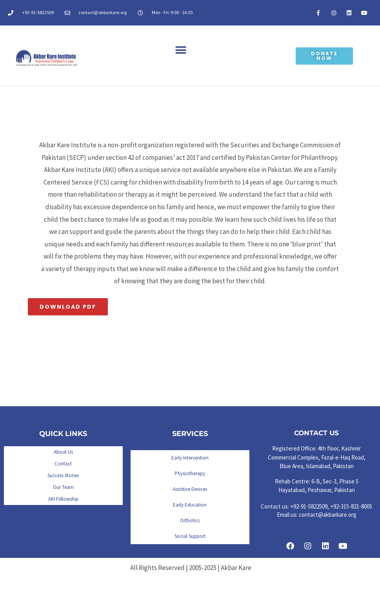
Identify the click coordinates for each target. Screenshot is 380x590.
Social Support (190, 536)
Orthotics (190, 520)
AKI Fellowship (63, 499)
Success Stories (63, 475)
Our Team (63, 487)
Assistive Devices (190, 489)
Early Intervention (190, 457)
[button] (181, 50)
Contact (63, 463)
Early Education (190, 504)
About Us (63, 452)
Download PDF (68, 307)
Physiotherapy (190, 473)
